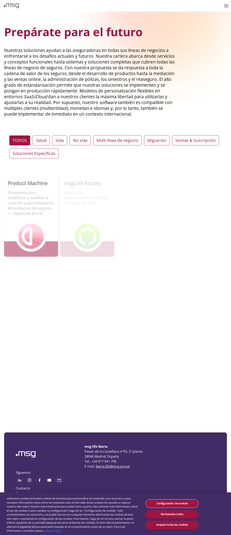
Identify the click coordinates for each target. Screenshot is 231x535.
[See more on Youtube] (49, 482)
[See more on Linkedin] (20, 482)
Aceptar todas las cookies (172, 525)
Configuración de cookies (172, 503)
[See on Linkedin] (39, 482)
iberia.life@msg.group (113, 466)
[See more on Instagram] (29, 482)
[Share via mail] (59, 482)
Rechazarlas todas (172, 514)
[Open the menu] (226, 6)
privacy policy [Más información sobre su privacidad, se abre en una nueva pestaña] (53, 531)
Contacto (23, 488)
